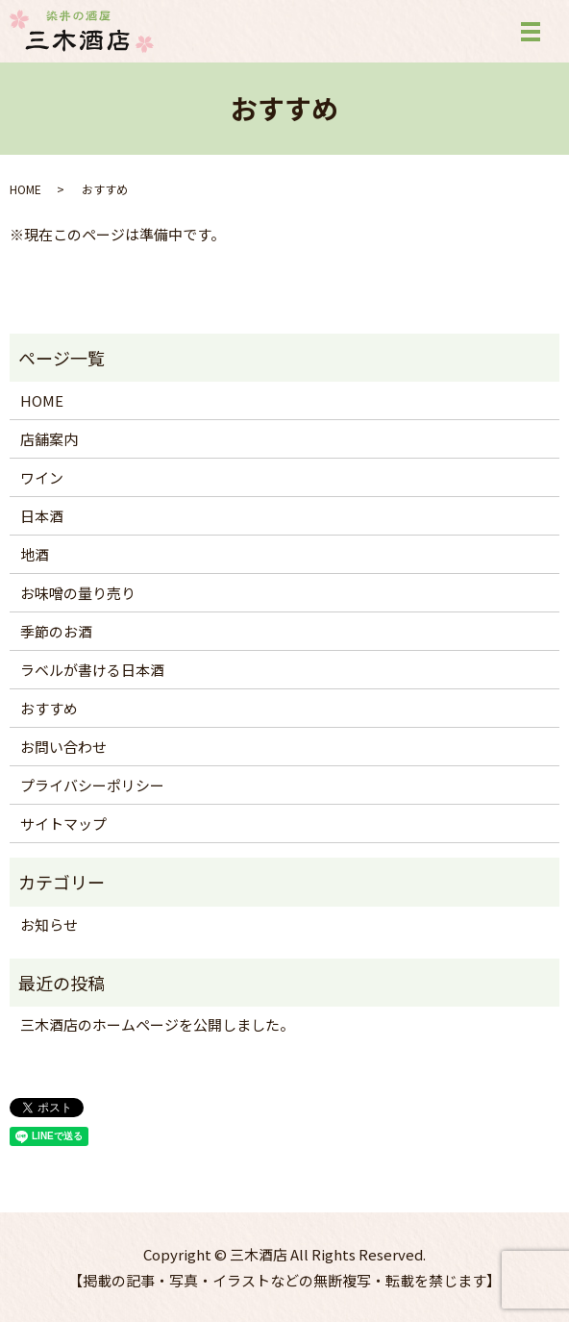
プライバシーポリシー (92, 785)
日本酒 (41, 516)
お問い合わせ (63, 746)
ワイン (41, 477)
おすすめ (49, 708)
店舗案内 (49, 439)
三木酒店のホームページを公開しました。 (157, 1024)
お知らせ (49, 924)
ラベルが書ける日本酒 (92, 670)
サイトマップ (63, 823)
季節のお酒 (56, 631)
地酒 (34, 554)
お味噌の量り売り (78, 593)
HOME (25, 189)
